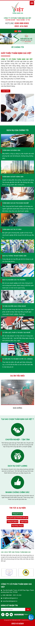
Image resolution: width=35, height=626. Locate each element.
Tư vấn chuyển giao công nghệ (14, 306)
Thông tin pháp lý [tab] (12, 521)
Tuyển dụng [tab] (24, 521)
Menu (32, 3)
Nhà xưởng (17, 408)
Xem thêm (5, 91)
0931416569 (17, 623)
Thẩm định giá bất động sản (12, 177)
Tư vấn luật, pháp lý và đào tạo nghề (16, 332)
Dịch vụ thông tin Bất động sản (14, 256)
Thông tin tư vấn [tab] (17, 513)
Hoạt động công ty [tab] (17, 525)
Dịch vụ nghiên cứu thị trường (13, 280)
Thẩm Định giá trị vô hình (11, 229)
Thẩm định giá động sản (11, 150)
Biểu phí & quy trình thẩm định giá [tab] (17, 517)
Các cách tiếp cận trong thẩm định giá (16, 552)
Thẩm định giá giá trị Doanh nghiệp (15, 203)
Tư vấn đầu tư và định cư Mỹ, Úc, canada (17, 359)
